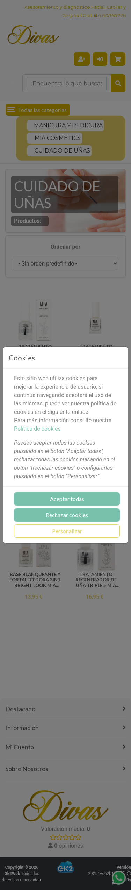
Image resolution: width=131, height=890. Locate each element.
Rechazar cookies (67, 514)
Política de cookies (37, 428)
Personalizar (67, 531)
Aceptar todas (67, 498)
